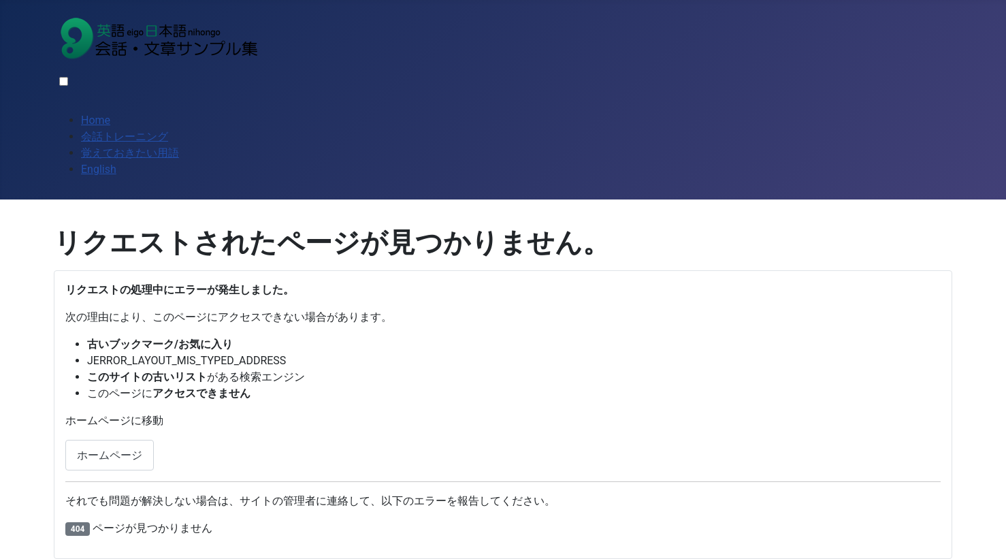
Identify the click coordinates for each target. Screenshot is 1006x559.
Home (95, 120)
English (98, 169)
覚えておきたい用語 (130, 152)
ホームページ (109, 455)
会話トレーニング (124, 136)
